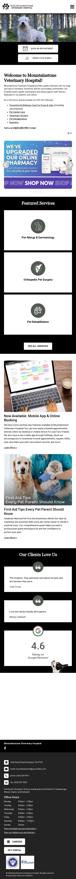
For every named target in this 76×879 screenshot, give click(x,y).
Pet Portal (14, 850)
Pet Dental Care (17, 112)
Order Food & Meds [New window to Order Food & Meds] (38, 58)
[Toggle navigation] (72, 6)
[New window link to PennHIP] (28, 862)
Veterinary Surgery (18, 115)
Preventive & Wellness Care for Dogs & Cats (31, 105)
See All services (38, 346)
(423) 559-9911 (21, 128)
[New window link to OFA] (13, 862)
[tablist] (38, 192)
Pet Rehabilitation (18, 119)
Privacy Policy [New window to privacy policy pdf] (11, 876)
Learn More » (10, 447)
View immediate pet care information (20, 829)
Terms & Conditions (25, 876)
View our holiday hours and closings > (19, 832)
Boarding (13, 122)
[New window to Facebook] (5, 749)
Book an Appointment (38, 48)
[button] (68, 133)
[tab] (33, 192)
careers (14, 841)
